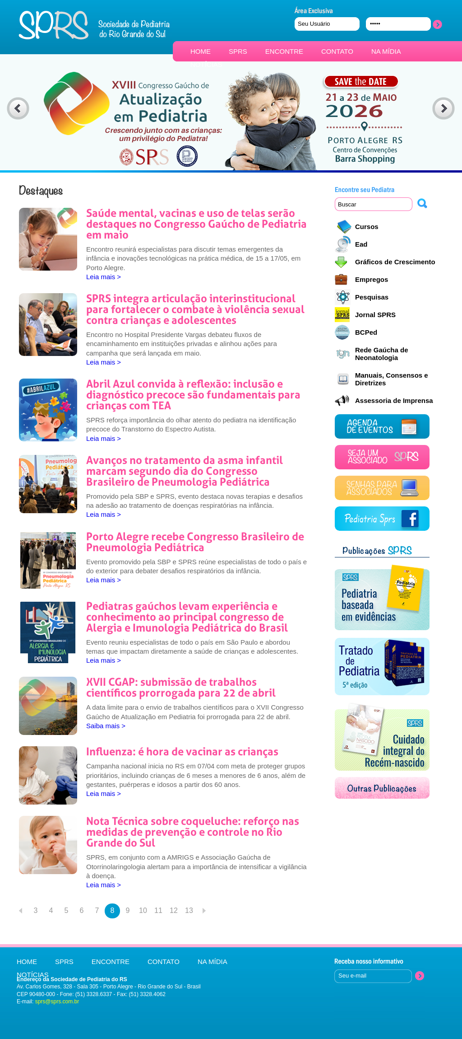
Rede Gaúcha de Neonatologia (381, 353)
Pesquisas (371, 297)
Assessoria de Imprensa (394, 400)
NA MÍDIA (386, 51)
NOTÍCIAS (206, 64)
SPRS (238, 51)
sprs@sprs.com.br (57, 1001)
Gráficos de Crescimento (395, 262)
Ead (361, 244)
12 (174, 910)
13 (189, 910)
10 (143, 910)
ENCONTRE (284, 51)
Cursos (367, 226)
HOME (200, 51)
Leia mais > (103, 277)
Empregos (371, 279)
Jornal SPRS (375, 314)
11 (158, 910)
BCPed (366, 332)
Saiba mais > (105, 726)
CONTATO (337, 51)
